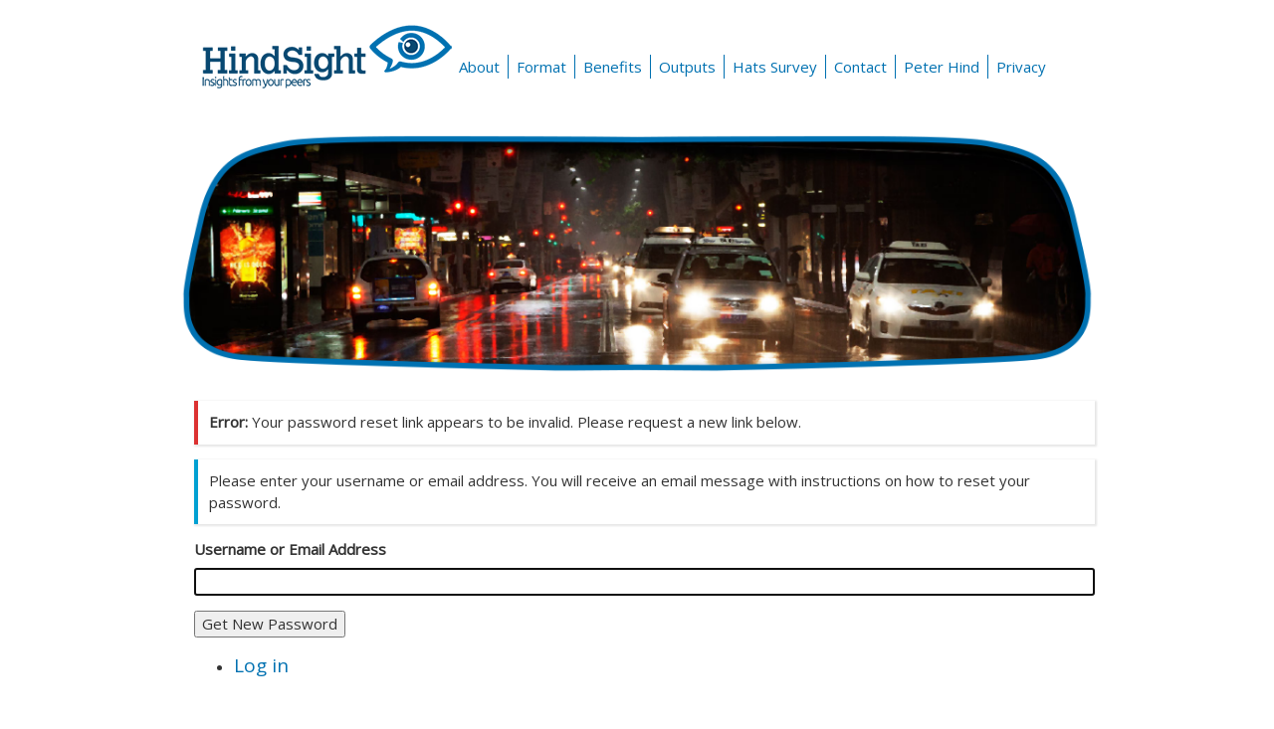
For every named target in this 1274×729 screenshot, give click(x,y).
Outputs (687, 67)
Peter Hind (941, 67)
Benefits (612, 67)
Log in (261, 665)
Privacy (1021, 67)
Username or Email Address (290, 549)
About (479, 67)
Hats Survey (775, 67)
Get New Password (269, 624)
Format (541, 67)
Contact (860, 67)
